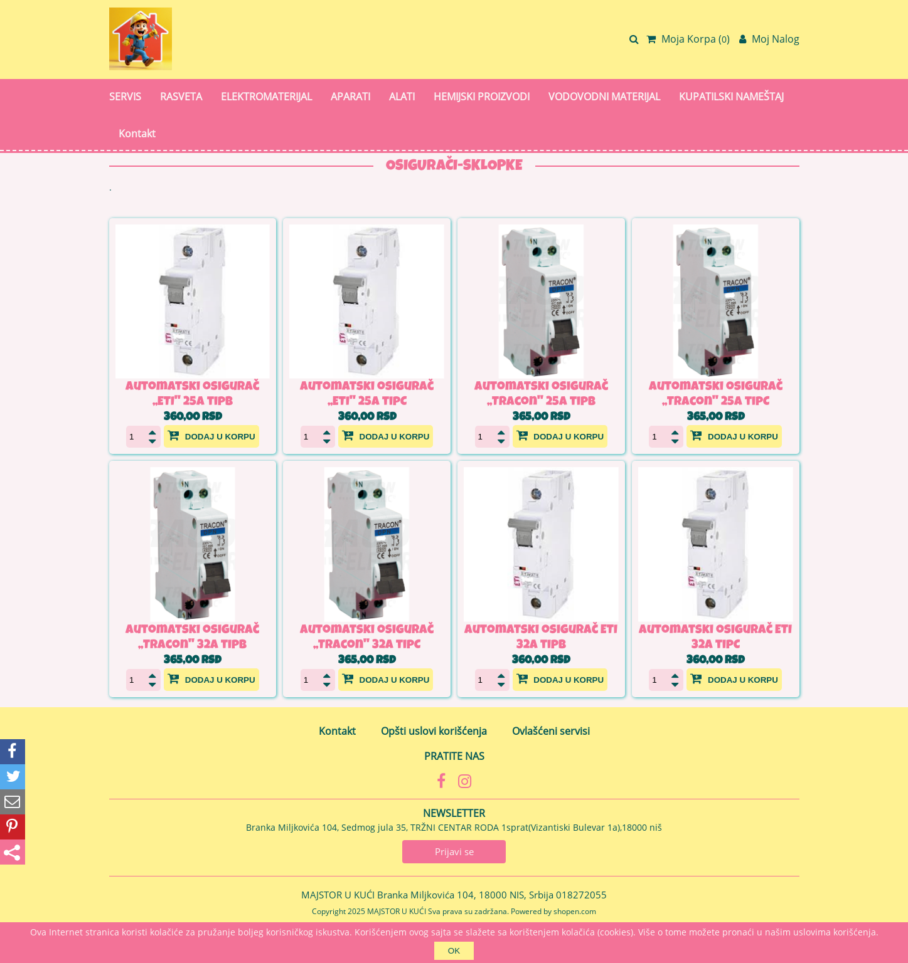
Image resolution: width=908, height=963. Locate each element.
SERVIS (125, 96)
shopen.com (574, 911)
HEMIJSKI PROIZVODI (482, 96)
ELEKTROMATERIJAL (266, 96)
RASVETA (181, 96)
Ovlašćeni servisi (551, 731)
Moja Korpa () (688, 39)
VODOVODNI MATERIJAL (604, 96)
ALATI (402, 96)
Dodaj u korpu (211, 435)
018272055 (581, 894)
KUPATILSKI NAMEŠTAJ (731, 96)
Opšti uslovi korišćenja (434, 731)
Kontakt (137, 133)
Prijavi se (454, 851)
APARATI (350, 96)
